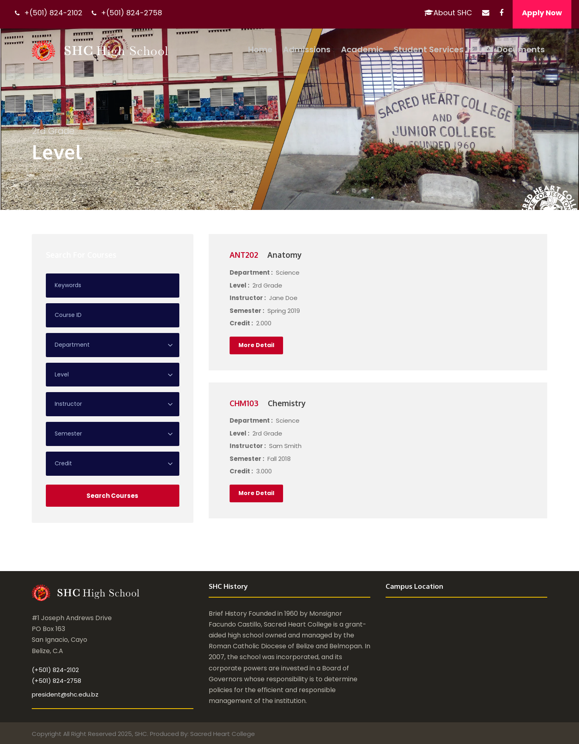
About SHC (448, 13)
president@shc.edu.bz (65, 694)
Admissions (307, 49)
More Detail (256, 345)
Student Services (429, 49)
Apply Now (542, 13)
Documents (515, 49)
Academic (362, 49)
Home (260, 49)
